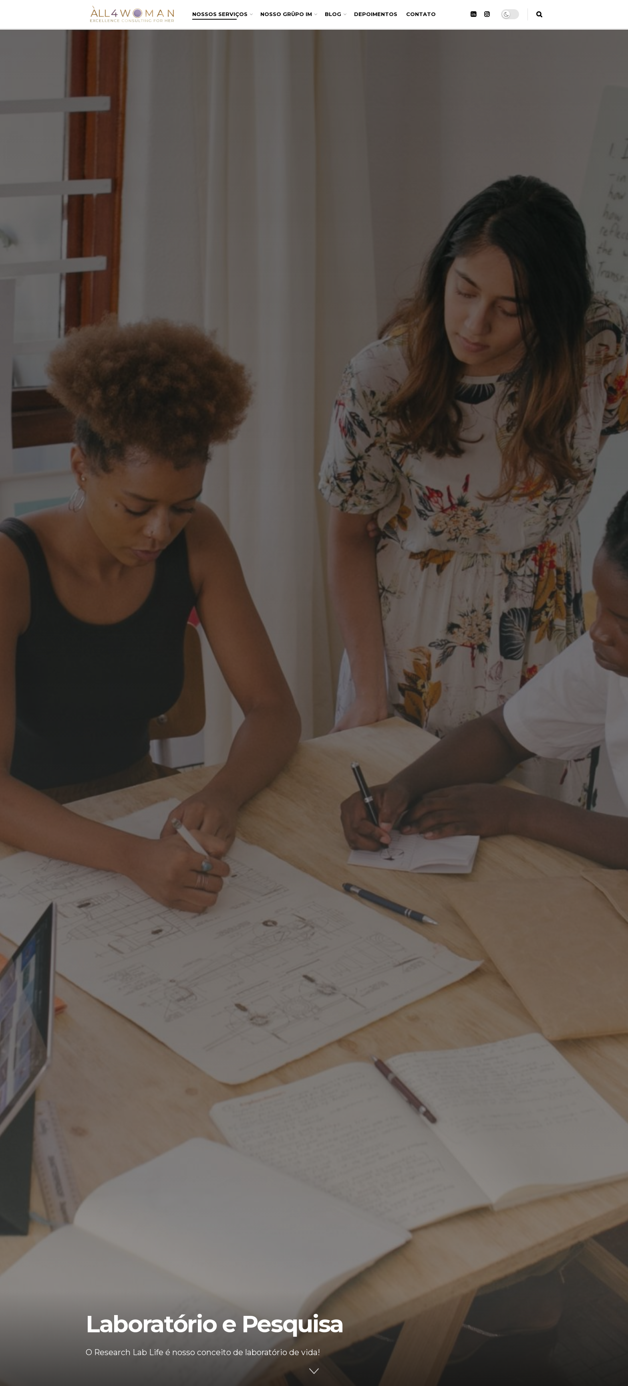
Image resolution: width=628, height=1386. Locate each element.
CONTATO (421, 14)
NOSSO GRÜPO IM (286, 14)
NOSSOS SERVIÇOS (220, 14)
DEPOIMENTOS (375, 14)
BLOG (333, 14)
